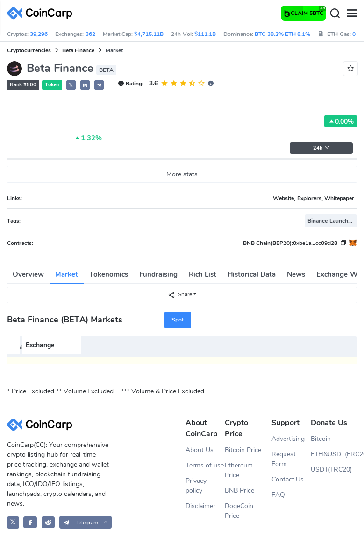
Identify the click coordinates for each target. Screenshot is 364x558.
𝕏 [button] (71, 85)
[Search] (334, 13)
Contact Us (287, 479)
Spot (177, 319)
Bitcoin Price (243, 450)
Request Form (283, 459)
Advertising (288, 438)
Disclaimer (200, 506)
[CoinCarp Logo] (42, 13)
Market (66, 274)
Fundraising (158, 274)
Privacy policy (196, 485)
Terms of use (205, 465)
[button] (85, 85)
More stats (182, 174)
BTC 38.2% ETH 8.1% (282, 34)
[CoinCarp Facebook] (30, 522)
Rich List (202, 274)
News (296, 274)
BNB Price (239, 490)
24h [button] (321, 148)
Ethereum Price (239, 470)
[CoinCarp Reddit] (48, 522)
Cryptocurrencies (29, 50)
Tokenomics (108, 274)
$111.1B (205, 34)
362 (90, 34)
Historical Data (252, 274)
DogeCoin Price (239, 511)
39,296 (39, 34)
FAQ (278, 494)
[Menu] (351, 13)
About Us (200, 450)
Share (180, 295)
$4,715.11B (149, 34)
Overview (28, 274)
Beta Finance (78, 50)
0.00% (341, 121)
